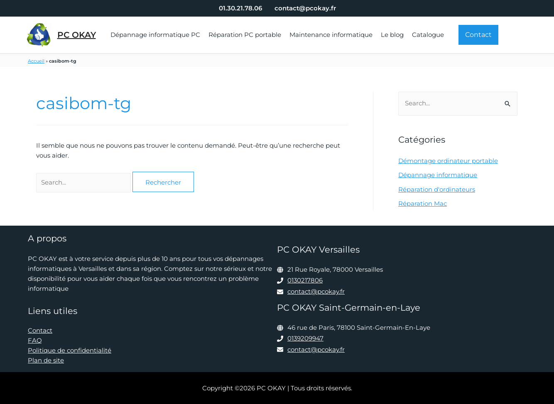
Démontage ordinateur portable (448, 161)
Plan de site (46, 360)
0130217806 (305, 280)
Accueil (36, 61)
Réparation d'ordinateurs (436, 189)
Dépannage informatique (437, 175)
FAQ (35, 340)
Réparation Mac (422, 203)
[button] (478, 35)
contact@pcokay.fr (316, 291)
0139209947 (305, 337)
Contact (40, 330)
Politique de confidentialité (69, 350)
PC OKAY (76, 35)
